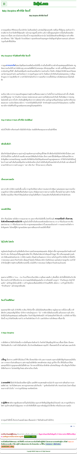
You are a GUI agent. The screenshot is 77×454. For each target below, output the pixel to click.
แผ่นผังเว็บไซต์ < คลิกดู (7, 446)
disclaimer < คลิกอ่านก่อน (53, 444)
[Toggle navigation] (4, 4)
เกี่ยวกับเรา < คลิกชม (30, 436)
